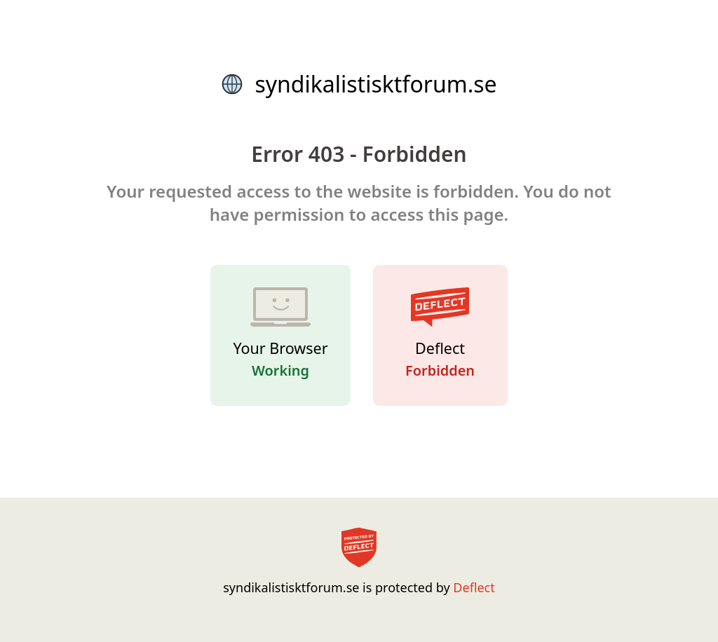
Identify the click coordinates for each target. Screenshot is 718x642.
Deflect (473, 587)
